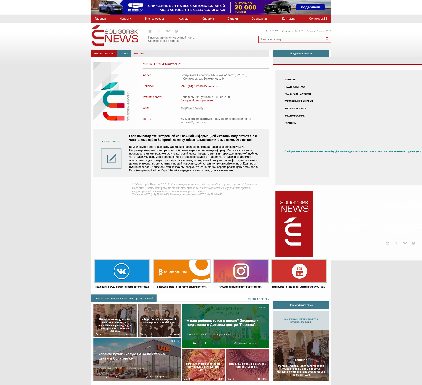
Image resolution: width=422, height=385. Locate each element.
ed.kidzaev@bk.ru (402, 233)
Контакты (288, 18)
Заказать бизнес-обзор (301, 305)
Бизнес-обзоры (155, 18)
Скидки (233, 18)
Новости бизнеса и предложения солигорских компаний (124, 298)
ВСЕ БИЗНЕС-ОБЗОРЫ (258, 299)
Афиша (184, 18)
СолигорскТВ (318, 18)
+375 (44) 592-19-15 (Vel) (338, 242)
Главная (100, 18)
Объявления (260, 18)
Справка (208, 18)
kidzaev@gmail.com (336, 233)
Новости (125, 18)
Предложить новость (301, 53)
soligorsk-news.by (192, 108)
